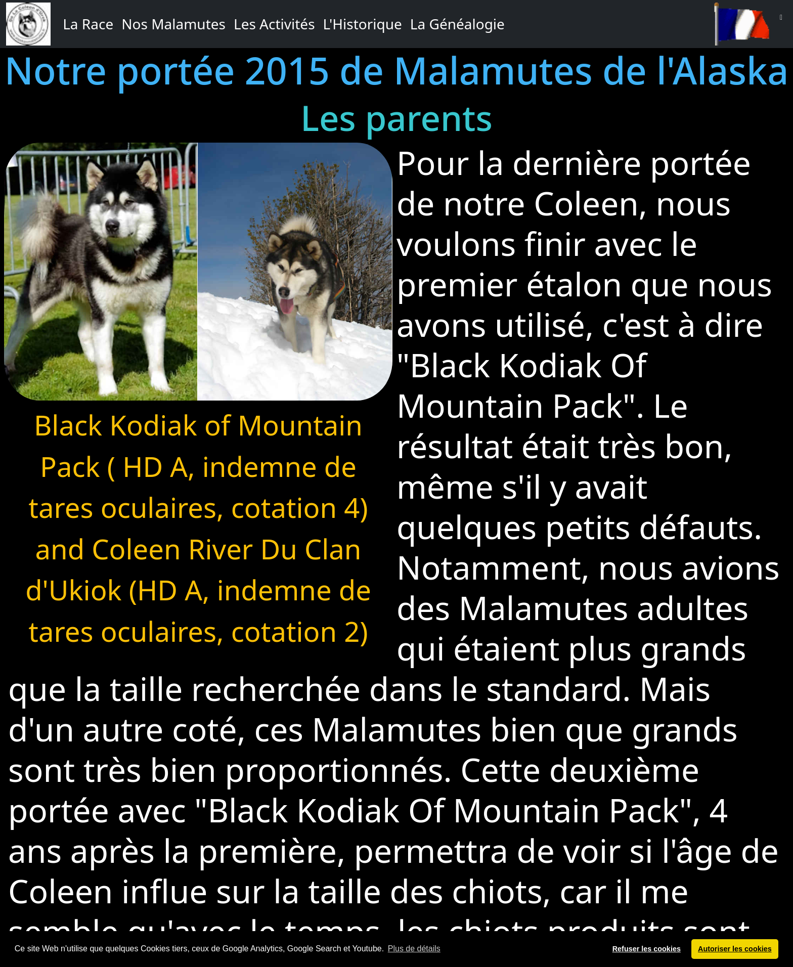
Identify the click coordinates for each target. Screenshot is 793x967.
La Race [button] (88, 23)
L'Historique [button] (362, 23)
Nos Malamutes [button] (173, 23)
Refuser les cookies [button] (646, 949)
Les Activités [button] (274, 23)
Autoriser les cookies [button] (735, 949)
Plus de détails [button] (414, 948)
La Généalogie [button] (457, 23)
